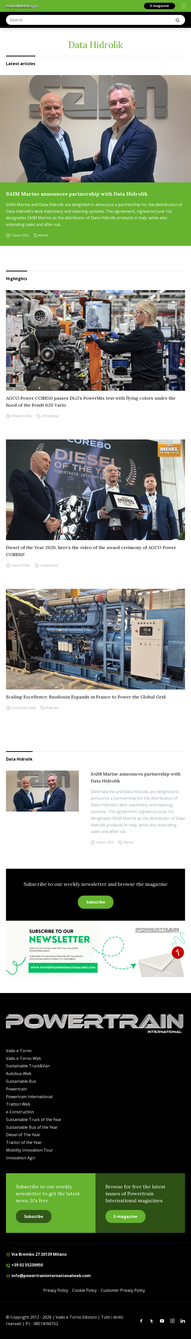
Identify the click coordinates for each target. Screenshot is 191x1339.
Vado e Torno (19, 1050)
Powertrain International (29, 1096)
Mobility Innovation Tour (29, 1150)
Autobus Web (18, 1073)
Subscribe (95, 902)
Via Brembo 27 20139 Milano (36, 1254)
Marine (43, 235)
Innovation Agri (20, 1158)
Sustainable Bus (21, 1081)
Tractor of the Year (24, 1142)
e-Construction (20, 1112)
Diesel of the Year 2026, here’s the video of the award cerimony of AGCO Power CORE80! (91, 551)
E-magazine (159, 6)
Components (49, 565)
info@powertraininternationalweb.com (48, 1275)
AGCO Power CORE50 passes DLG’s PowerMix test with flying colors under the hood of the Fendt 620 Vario (91, 401)
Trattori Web (18, 1104)
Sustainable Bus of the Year (32, 1127)
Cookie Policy (84, 1290)
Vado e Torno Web (23, 1058)
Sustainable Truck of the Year (33, 1119)
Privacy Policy (55, 1290)
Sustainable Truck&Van (28, 1066)
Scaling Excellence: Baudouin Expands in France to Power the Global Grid (86, 697)
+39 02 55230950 (24, 1265)
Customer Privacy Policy (123, 1290)
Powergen (52, 708)
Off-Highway (50, 416)
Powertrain (16, 1089)
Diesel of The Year (23, 1134)
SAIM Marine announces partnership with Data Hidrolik (77, 194)
